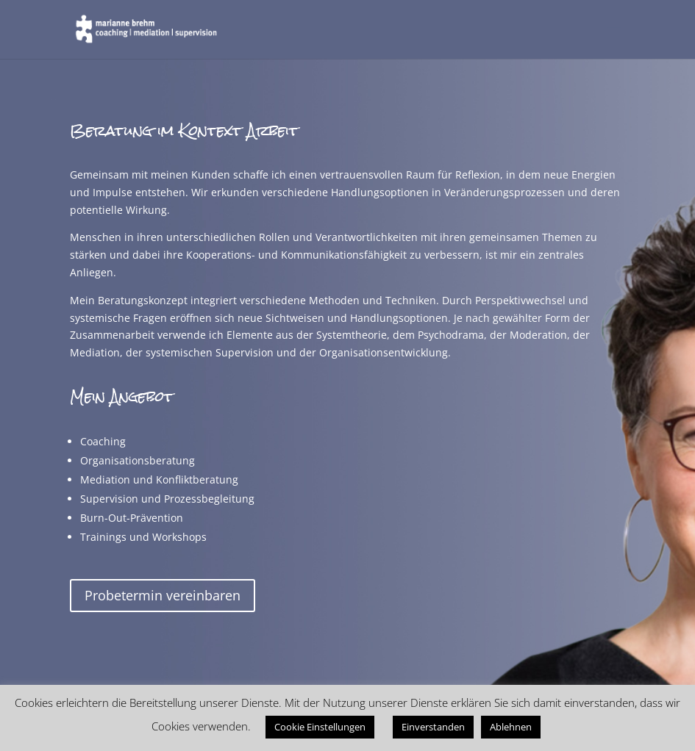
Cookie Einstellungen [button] (320, 726)
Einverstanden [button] (433, 726)
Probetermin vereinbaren (162, 595)
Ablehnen (511, 726)
